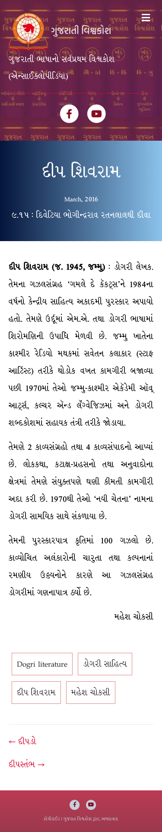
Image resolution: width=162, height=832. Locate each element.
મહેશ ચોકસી (90, 693)
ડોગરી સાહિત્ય (105, 664)
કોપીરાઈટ (52, 819)
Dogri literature (42, 664)
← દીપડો (22, 741)
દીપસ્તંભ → (26, 764)
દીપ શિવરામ (36, 693)
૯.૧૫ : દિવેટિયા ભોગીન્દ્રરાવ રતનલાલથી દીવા (81, 215)
